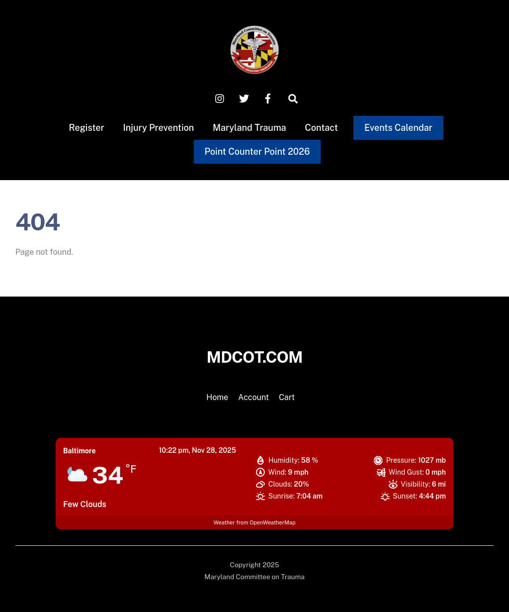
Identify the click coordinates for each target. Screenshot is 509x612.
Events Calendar (398, 127)
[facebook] (268, 97)
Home (217, 397)
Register (86, 127)
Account (253, 397)
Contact (321, 127)
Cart (287, 397)
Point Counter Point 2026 (257, 151)
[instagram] (220, 97)
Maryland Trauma (249, 127)
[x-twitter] (244, 97)
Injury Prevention (158, 127)
